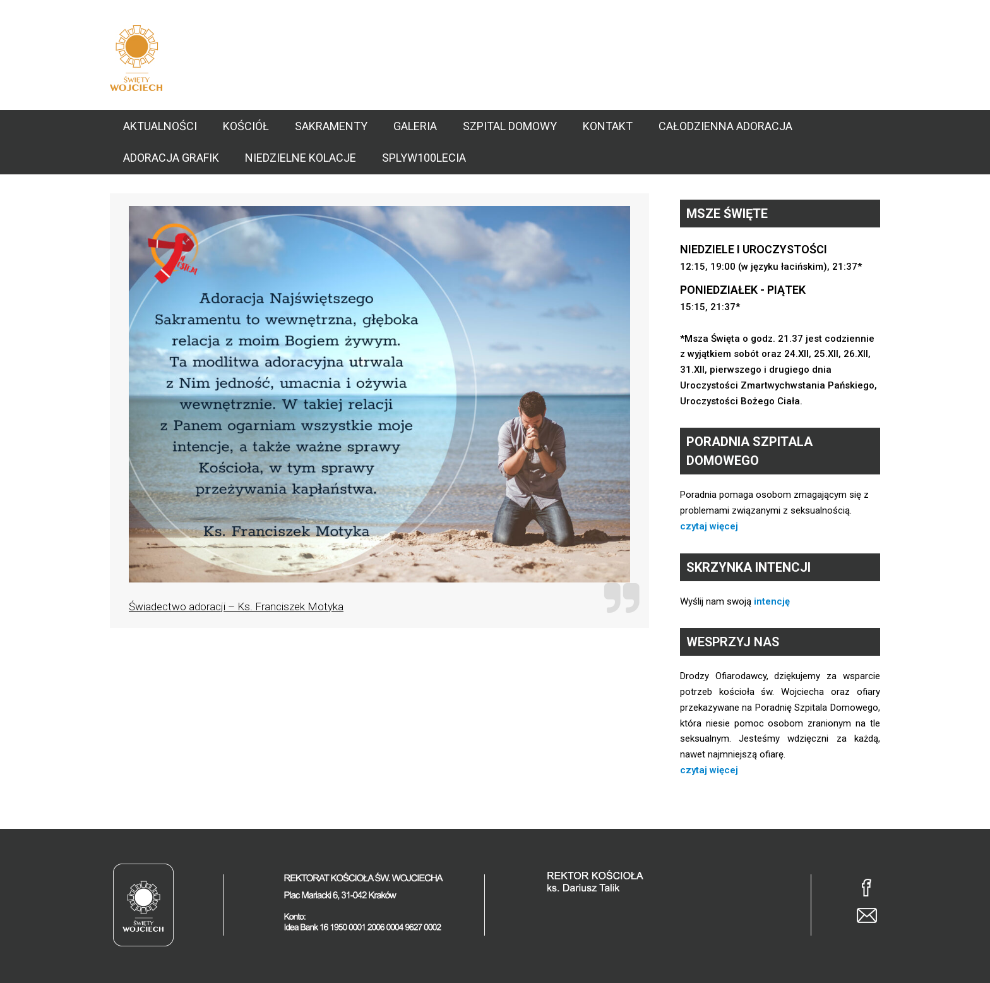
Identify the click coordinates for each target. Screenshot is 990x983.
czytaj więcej (709, 526)
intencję (772, 601)
